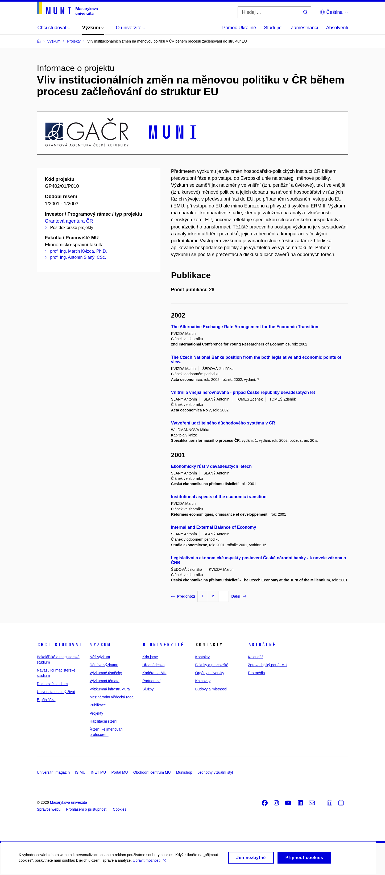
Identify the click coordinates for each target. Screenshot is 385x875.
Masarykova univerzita (68, 802)
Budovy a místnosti (210, 689)
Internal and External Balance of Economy (213, 527)
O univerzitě (163, 645)
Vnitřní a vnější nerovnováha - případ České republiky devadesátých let (243, 392)
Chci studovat (59, 645)
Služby (148, 689)
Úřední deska (153, 665)
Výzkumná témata (104, 681)
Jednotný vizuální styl (215, 772)
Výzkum (100, 645)
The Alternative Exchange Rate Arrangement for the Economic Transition (244, 326)
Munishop (184, 772)
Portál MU (119, 772)
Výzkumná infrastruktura (110, 689)
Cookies (119, 809)
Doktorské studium (52, 684)
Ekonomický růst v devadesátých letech (211, 466)
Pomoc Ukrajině (239, 27)
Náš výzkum (100, 657)
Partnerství (151, 681)
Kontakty (202, 657)
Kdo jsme (150, 657)
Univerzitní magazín (53, 772)
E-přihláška (46, 700)
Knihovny (202, 681)
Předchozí (183, 596)
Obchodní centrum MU (152, 772)
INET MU (98, 772)
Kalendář (255, 657)
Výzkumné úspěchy (106, 673)
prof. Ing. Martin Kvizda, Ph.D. (78, 251)
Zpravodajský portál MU (267, 665)
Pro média (256, 673)
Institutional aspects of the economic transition (219, 496)
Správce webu (49, 809)
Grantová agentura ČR (69, 221)
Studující (273, 27)
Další (238, 596)
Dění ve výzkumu (104, 665)
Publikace (98, 705)
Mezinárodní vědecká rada (112, 697)
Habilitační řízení (103, 721)
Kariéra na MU (154, 673)
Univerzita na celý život (56, 692)
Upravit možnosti (149, 863)
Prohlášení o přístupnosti (86, 809)
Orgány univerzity (209, 673)
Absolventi (337, 27)
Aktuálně (262, 645)
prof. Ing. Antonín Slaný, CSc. (78, 257)
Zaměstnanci (304, 27)
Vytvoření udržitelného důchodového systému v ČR (223, 423)
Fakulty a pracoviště (211, 665)
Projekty (96, 713)
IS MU (80, 772)
